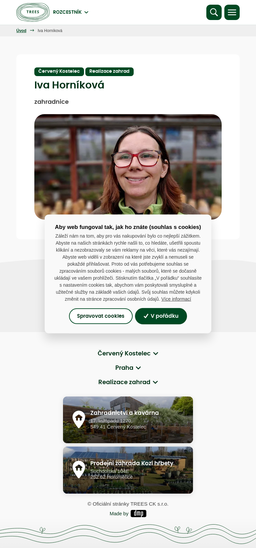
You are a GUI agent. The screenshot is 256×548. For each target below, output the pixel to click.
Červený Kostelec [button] (124, 354)
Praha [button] (124, 368)
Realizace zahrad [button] (124, 382)
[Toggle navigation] (232, 12)
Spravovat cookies (100, 316)
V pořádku (161, 316)
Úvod (21, 30)
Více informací (176, 299)
